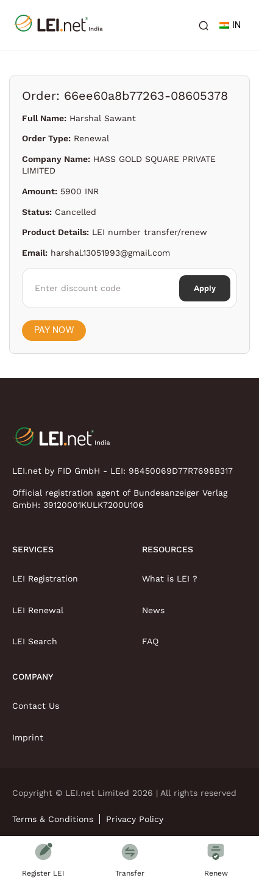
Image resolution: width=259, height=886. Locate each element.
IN (230, 25)
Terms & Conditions (52, 819)
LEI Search (34, 641)
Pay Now (54, 330)
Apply (205, 288)
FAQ (150, 641)
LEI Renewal (37, 610)
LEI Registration (45, 578)
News (153, 610)
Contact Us (35, 706)
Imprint (27, 737)
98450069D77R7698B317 (181, 471)
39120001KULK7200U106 (93, 505)
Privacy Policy (134, 819)
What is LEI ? (169, 578)
